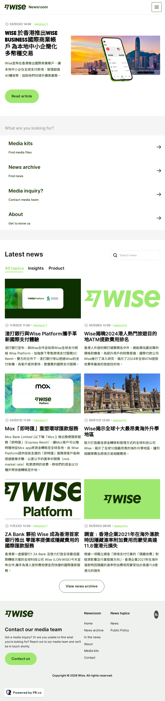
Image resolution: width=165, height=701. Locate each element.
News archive (94, 630)
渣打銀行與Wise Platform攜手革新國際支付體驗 (41, 348)
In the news (92, 637)
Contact (89, 658)
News (114, 623)
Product (41, 24)
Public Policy (119, 630)
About (88, 644)
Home (88, 623)
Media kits (91, 651)
